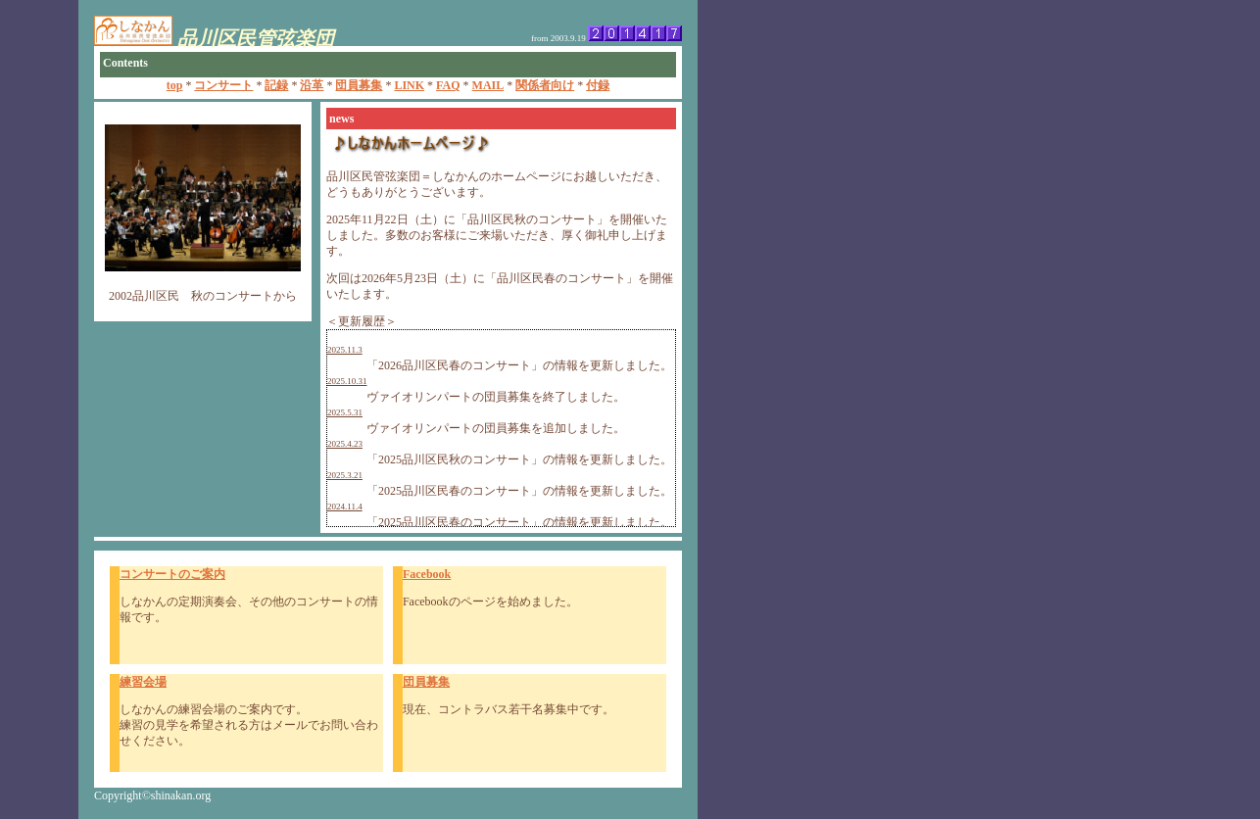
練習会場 (143, 682)
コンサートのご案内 (172, 574)
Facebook (427, 574)
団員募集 (426, 682)
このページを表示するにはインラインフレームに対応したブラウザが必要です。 (630, 51)
